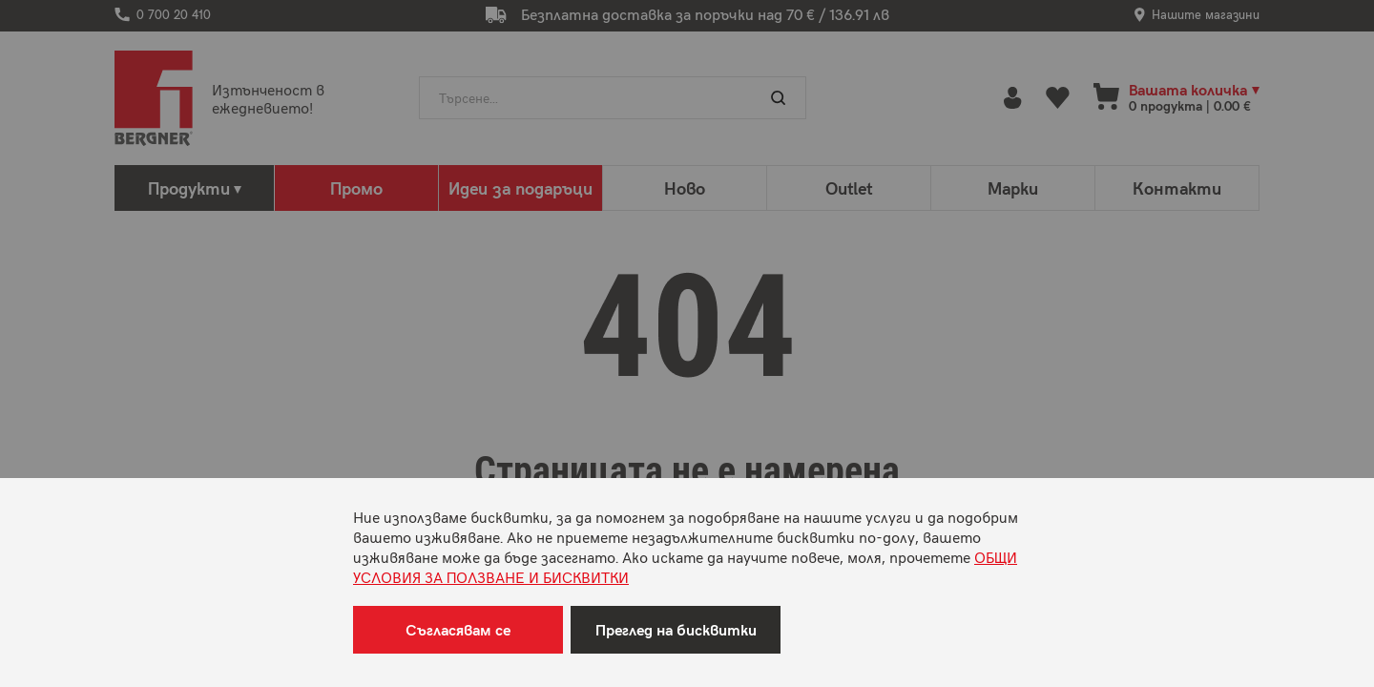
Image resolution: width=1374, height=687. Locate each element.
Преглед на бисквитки (676, 629)
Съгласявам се (458, 629)
